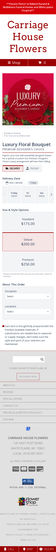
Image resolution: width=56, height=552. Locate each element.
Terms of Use (28, 540)
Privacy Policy (14, 534)
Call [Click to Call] (9, 549)
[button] (28, 482)
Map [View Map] (28, 549)
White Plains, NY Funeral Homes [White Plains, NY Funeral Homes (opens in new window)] (19, 513)
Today (33, 182)
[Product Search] (29, 359)
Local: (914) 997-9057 (28, 454)
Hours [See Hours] (46, 549)
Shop (14, 62)
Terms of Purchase (37, 534)
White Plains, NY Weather (22, 524)
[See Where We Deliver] (28, 376)
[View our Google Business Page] (28, 430)
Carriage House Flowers (28, 36)
